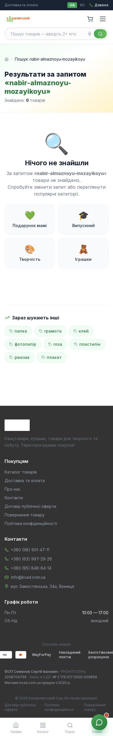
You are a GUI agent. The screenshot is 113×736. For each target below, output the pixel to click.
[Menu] (102, 19)
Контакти (14, 497)
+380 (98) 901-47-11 (30, 549)
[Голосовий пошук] (89, 33)
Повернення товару (25, 514)
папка (18, 331)
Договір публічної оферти (30, 506)
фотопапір (22, 344)
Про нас (13, 489)
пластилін (87, 344)
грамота (50, 331)
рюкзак (19, 357)
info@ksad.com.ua (28, 577)
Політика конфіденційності (31, 523)
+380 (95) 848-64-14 (31, 568)
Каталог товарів (21, 472)
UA (72, 5)
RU (82, 5)
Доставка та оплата (21, 5)
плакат (52, 357)
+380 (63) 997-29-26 (31, 558)
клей (81, 331)
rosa (55, 344)
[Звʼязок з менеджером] (99, 722)
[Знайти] (100, 33)
